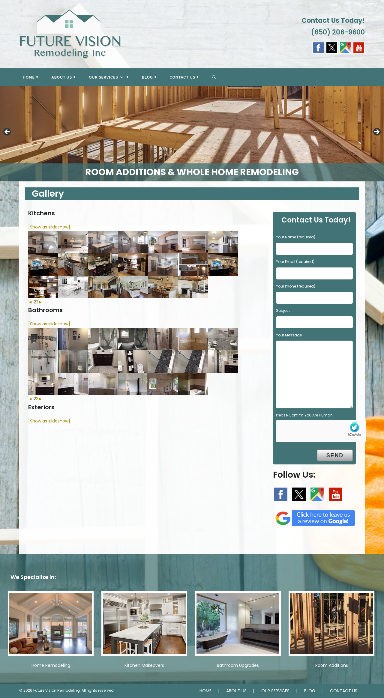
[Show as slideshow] (49, 227)
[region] (192, 133)
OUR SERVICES (275, 691)
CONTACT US (343, 691)
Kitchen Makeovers (144, 665)
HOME (206, 691)
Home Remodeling (51, 665)
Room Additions (331, 665)
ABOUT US (236, 691)
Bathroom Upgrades (238, 665)
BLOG (309, 691)
